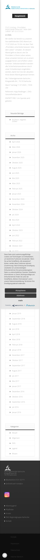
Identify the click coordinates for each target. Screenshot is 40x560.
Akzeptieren (20, 290)
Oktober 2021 (17, 246)
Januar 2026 (16, 152)
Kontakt (9, 521)
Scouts (8, 513)
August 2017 (16, 371)
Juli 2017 (15, 376)
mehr (20, 300)
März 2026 (16, 147)
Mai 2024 (15, 220)
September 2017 (18, 365)
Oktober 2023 (17, 230)
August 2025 (16, 168)
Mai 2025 (15, 178)
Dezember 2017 (18, 355)
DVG (9, 35)
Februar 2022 (17, 240)
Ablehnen (21, 295)
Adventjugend (11, 506)
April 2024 (16, 225)
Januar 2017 (16, 386)
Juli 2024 (15, 214)
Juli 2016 (15, 407)
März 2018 (16, 339)
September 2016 (18, 402)
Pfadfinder (10, 509)
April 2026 (16, 142)
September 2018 (18, 319)
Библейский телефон (14, 484)
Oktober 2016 (17, 397)
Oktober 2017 (17, 360)
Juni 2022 (15, 235)
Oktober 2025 (17, 162)
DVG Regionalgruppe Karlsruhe (17, 517)
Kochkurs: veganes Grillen (19, 120)
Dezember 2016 (18, 391)
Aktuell (14, 433)
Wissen (14, 453)
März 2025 (16, 183)
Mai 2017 (15, 381)
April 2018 (16, 334)
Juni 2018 (15, 329)
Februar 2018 (17, 345)
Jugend (14, 448)
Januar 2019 (16, 313)
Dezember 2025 (18, 157)
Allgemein (16, 438)
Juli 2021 (15, 251)
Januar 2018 (16, 350)
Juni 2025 (15, 173)
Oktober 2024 (17, 209)
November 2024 (18, 204)
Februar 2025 (17, 188)
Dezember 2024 (18, 199)
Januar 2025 (16, 194)
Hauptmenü (20, 16)
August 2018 (16, 324)
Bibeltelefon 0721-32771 (15, 480)
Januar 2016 (16, 412)
